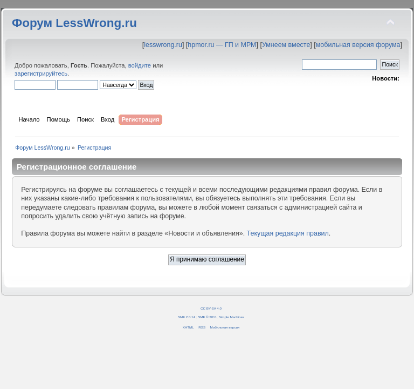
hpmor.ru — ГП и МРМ (222, 45)
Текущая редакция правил (288, 233)
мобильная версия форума (358, 45)
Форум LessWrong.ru (74, 23)
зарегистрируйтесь (41, 73)
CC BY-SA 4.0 (211, 308)
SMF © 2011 (207, 317)
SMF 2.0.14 (186, 317)
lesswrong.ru (163, 45)
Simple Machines (231, 317)
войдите (139, 65)
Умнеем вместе (286, 45)
